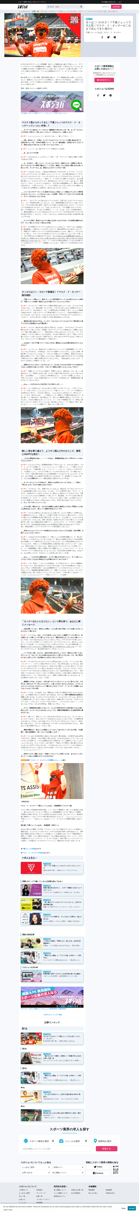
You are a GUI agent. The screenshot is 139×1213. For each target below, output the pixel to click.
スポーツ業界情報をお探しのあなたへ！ (104, 67)
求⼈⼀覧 (22, 1196)
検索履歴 (109, 1190)
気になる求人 (93, 1193)
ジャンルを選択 (69, 1141)
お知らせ (22, 1199)
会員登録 (116, 7)
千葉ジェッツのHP (28, 849)
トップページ (24, 11)
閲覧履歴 (92, 1190)
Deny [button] (123, 1208)
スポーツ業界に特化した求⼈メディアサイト (32, 2)
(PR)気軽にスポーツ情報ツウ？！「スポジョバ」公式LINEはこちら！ (44, 113)
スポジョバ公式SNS (104, 89)
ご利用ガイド (67, 1167)
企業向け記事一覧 (77, 1190)
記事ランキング (52, 1022)
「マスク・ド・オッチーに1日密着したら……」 (45, 760)
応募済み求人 (110, 1193)
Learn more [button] (7, 1209)
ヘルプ (119, 2)
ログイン (105, 7)
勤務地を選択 (102, 1141)
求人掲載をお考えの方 (109, 2)
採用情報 (39, 1202)
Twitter (98, 1167)
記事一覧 (35, 11)
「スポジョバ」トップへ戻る (52, 1015)
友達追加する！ (104, 80)
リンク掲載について (60, 1193)
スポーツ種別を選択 (36, 1141)
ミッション (23, 1202)
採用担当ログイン (60, 1196)
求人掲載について (67, 1172)
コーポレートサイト (43, 1199)
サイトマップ (41, 1193)
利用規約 (39, 1190)
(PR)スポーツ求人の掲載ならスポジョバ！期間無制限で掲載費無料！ (44, 1009)
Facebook (98, 1173)
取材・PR (89, 19)
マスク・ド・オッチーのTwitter (33, 853)
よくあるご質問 (36, 1167)
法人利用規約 (75, 1193)
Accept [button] (131, 1208)
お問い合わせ (36, 1172)
